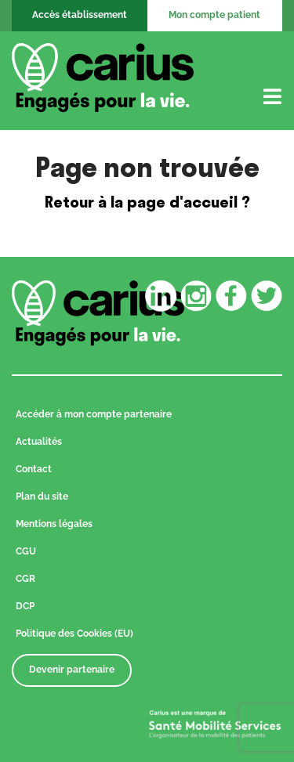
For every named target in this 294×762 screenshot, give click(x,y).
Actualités (39, 441)
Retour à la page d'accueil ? (147, 201)
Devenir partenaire (71, 669)
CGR (25, 578)
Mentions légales (54, 523)
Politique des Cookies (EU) (74, 633)
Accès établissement (79, 14)
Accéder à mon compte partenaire (94, 414)
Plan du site (42, 496)
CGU (26, 551)
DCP (25, 606)
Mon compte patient (214, 14)
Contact (34, 469)
